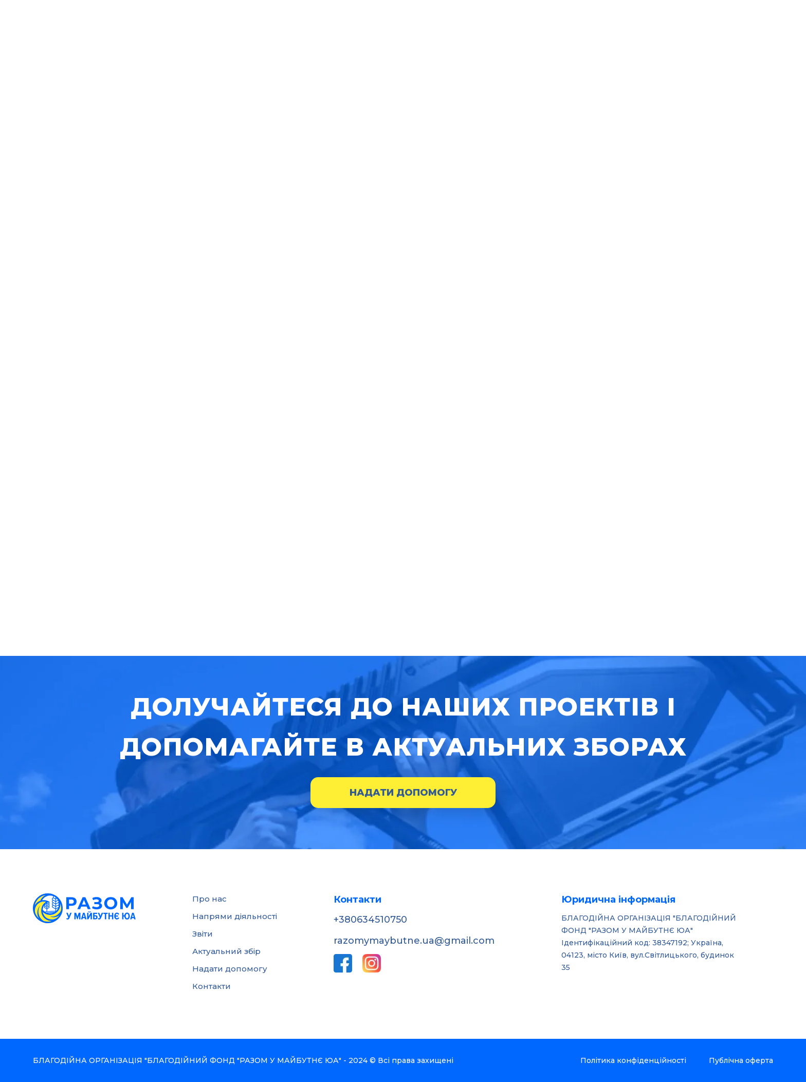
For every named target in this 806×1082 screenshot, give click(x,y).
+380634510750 (370, 919)
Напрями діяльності (234, 916)
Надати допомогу (403, 792)
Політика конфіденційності (633, 1060)
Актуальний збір (226, 951)
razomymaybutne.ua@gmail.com (414, 940)
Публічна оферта (741, 1060)
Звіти (202, 934)
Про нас (209, 899)
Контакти (211, 986)
